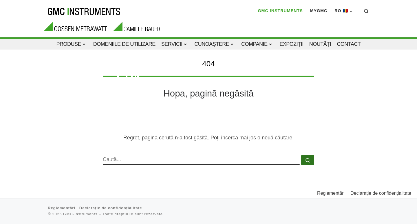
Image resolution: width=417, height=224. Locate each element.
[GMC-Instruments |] (84, 11)
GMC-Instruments (80, 214)
